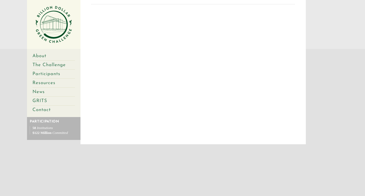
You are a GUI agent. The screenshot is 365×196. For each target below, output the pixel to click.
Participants (46, 74)
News (38, 92)
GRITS (39, 101)
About (39, 56)
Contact (41, 110)
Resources (43, 83)
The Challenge (49, 65)
